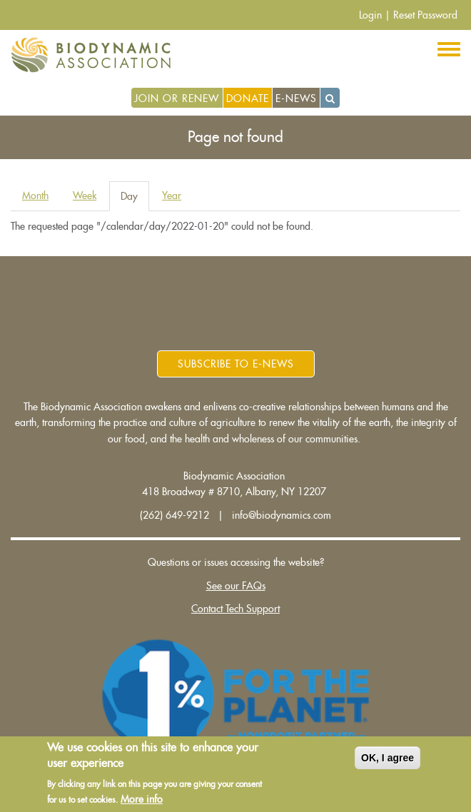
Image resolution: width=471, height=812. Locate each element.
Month (35, 196)
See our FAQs (235, 586)
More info (142, 800)
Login (370, 15)
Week (84, 196)
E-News (296, 98)
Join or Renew (176, 98)
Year (171, 196)
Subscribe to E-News (236, 364)
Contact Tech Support (235, 609)
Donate (247, 98)
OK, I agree (387, 758)
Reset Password (425, 15)
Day (135, 200)
